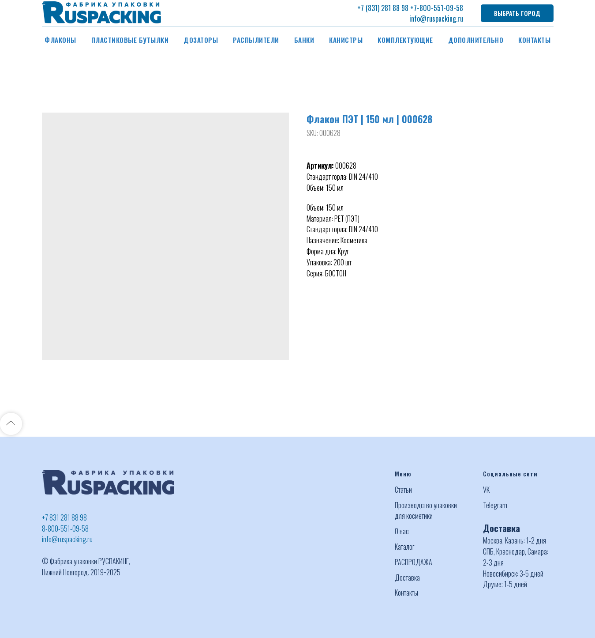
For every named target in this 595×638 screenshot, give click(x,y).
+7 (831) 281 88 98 (382, 8)
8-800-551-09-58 (65, 528)
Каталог (404, 546)
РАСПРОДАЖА (413, 562)
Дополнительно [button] (476, 40)
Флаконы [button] (60, 40)
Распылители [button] (256, 40)
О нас (402, 531)
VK (486, 489)
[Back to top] (11, 424)
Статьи (403, 489)
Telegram (495, 505)
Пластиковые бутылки (130, 40)
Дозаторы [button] (200, 40)
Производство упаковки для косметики (426, 510)
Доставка (407, 577)
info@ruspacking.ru (436, 18)
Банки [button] (304, 40)
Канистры (346, 40)
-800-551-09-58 (440, 8)
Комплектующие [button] (405, 40)
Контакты (534, 40)
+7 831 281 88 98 (64, 517)
